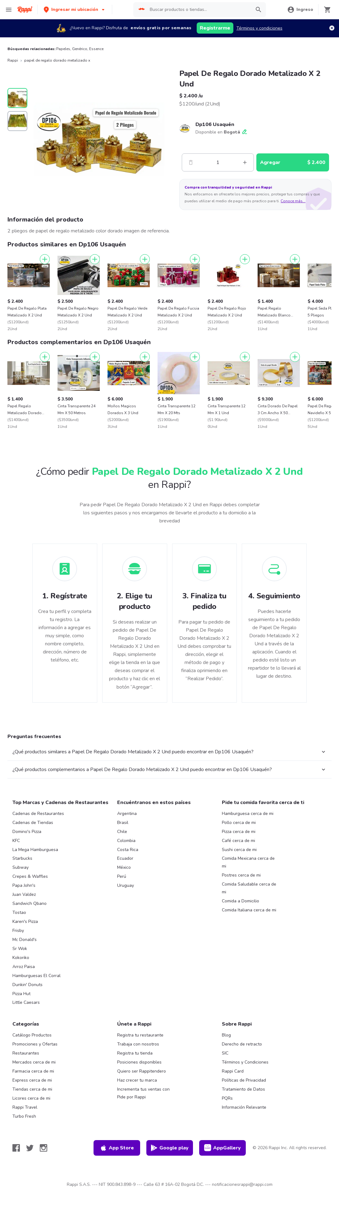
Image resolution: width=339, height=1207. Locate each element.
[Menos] (191, 162)
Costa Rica (127, 850)
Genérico (79, 48)
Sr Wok (19, 949)
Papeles (63, 48)
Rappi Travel (24, 1107)
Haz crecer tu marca (137, 1080)
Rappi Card (233, 1071)
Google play (169, 1148)
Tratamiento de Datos (243, 1089)
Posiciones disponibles (139, 1062)
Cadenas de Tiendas (32, 823)
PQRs (227, 1098)
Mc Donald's (24, 940)
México (124, 867)
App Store (117, 1148)
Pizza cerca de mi (238, 832)
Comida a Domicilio (240, 901)
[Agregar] (45, 259)
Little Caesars (26, 1002)
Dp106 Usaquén (214, 124)
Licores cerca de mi (31, 1098)
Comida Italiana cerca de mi (249, 910)
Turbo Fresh (24, 1116)
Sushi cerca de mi (239, 850)
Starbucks (22, 858)
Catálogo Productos (32, 1035)
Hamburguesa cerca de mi (247, 813)
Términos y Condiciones (245, 1062)
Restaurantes (25, 1053)
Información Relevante (244, 1107)
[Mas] (245, 162)
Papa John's (23, 885)
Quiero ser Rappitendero (141, 1071)
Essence (96, 48)
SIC (225, 1053)
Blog (226, 1035)
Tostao (19, 912)
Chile (122, 832)
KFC (16, 841)
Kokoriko (20, 958)
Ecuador (125, 858)
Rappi (12, 60)
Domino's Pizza (26, 832)
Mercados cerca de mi (34, 1062)
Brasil (122, 823)
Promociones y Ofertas (34, 1044)
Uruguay (125, 885)
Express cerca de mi (32, 1080)
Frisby (18, 930)
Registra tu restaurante (140, 1035)
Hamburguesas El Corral (36, 976)
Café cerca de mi (238, 841)
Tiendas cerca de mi (32, 1089)
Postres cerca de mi (241, 875)
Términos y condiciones (259, 28)
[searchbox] (198, 9)
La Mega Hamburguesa (35, 850)
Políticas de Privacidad (244, 1080)
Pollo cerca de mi (239, 823)
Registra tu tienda (135, 1053)
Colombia (126, 841)
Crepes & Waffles (30, 876)
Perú (121, 876)
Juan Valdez (24, 894)
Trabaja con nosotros (138, 1044)
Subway (20, 867)
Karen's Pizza (25, 921)
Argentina (127, 813)
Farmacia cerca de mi (33, 1071)
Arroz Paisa (23, 967)
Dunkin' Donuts (27, 985)
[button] (75, 9)
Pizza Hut (21, 994)
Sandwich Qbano (29, 903)
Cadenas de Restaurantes (38, 813)
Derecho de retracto (242, 1044)
